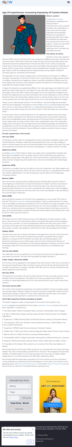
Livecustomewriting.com (27, 364)
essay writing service (55, 364)
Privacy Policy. (13, 437)
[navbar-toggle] (68, 2)
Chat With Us (53, 405)
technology (58, 19)
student (13, 153)
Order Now (19, 409)
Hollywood (47, 105)
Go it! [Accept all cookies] (30, 442)
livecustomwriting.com (45, 439)
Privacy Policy (43, 435)
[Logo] (7, 2)
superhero (22, 201)
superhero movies (45, 305)
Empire (5, 305)
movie (33, 107)
